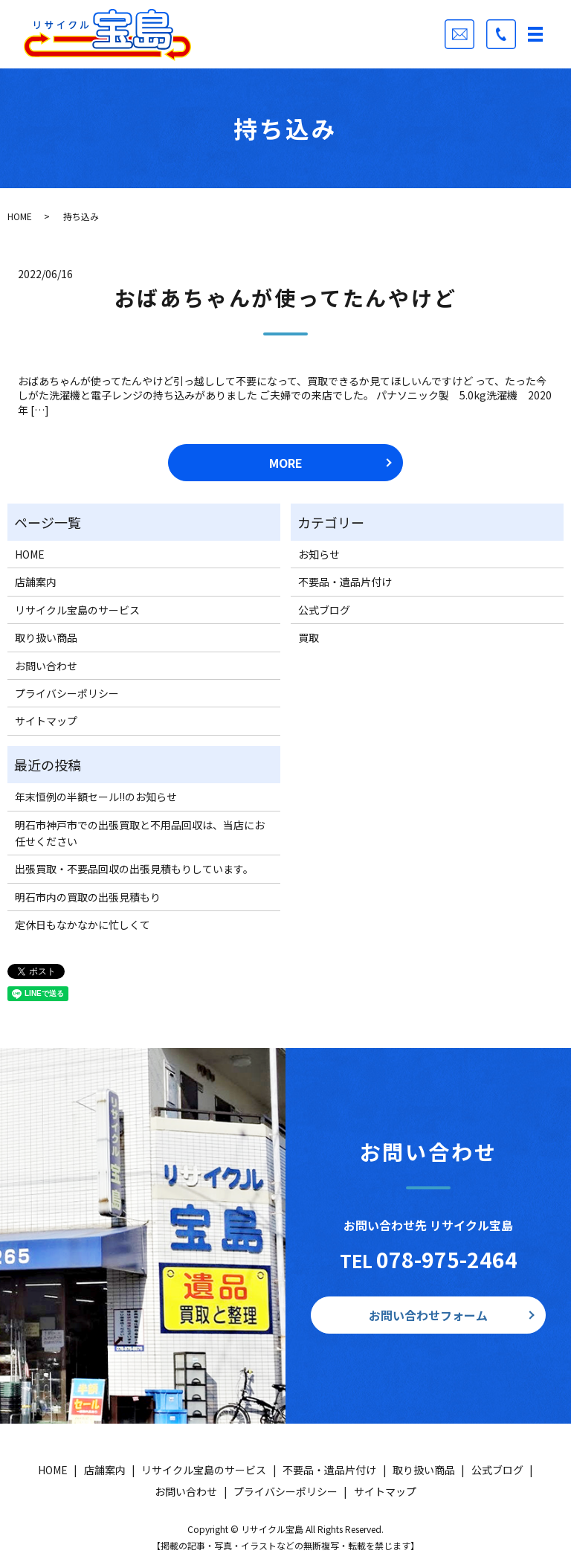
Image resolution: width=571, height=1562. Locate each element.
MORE (286, 463)
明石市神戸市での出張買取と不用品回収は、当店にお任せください (140, 833)
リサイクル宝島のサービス (77, 609)
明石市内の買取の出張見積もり (88, 897)
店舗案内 (36, 581)
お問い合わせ (46, 665)
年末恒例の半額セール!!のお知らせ (96, 796)
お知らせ (319, 554)
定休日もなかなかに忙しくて (82, 924)
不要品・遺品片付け (345, 581)
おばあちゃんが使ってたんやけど (285, 297)
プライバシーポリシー (67, 693)
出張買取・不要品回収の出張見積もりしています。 (134, 868)
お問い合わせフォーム (428, 1315)
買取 (308, 637)
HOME (19, 216)
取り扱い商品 (46, 637)
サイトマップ (46, 720)
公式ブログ (324, 609)
